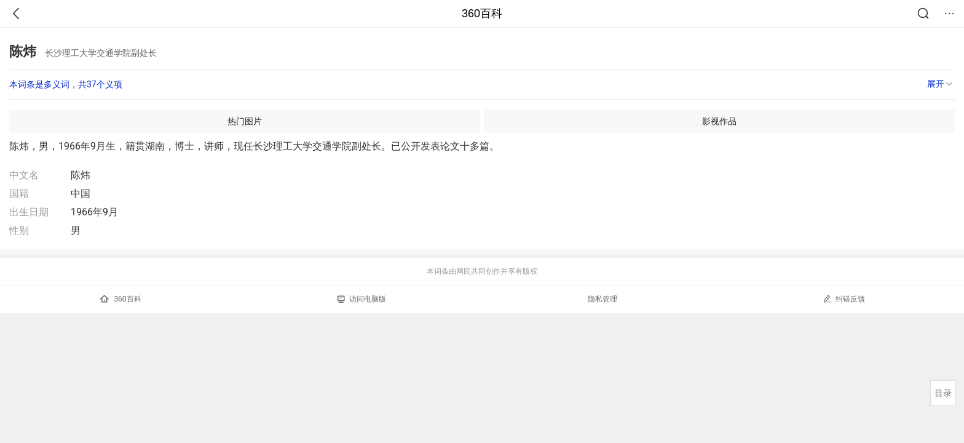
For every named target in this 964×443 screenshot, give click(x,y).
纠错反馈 (844, 298)
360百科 (482, 13)
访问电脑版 (362, 299)
